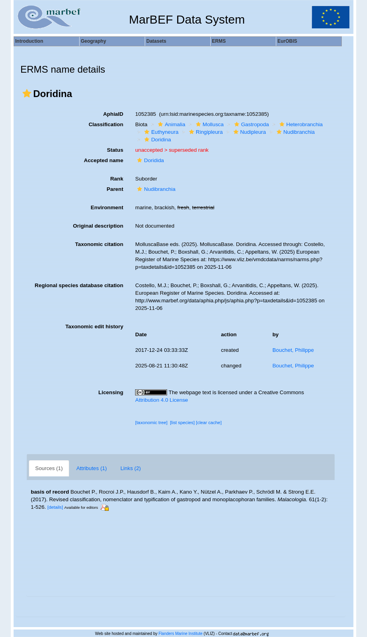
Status (115, 150)
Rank (117, 179)
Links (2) (130, 468)
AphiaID (113, 114)
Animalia (170, 124)
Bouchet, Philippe (293, 350)
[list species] (182, 422)
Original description (98, 226)
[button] (26, 93)
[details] (55, 507)
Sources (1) (49, 468)
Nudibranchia (295, 132)
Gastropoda (250, 124)
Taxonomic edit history (94, 326)
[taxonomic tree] (151, 422)
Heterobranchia (300, 124)
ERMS (219, 41)
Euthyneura (160, 132)
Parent (115, 189)
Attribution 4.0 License (161, 400)
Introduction (29, 41)
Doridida (149, 160)
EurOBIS (287, 41)
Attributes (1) (91, 468)
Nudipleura (248, 132)
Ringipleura (205, 132)
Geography (93, 41)
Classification (106, 124)
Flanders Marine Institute (181, 633)
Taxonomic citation (99, 244)
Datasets (156, 41)
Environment (107, 207)
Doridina (156, 140)
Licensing (110, 392)
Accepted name (104, 160)
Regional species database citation (79, 285)
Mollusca (209, 124)
